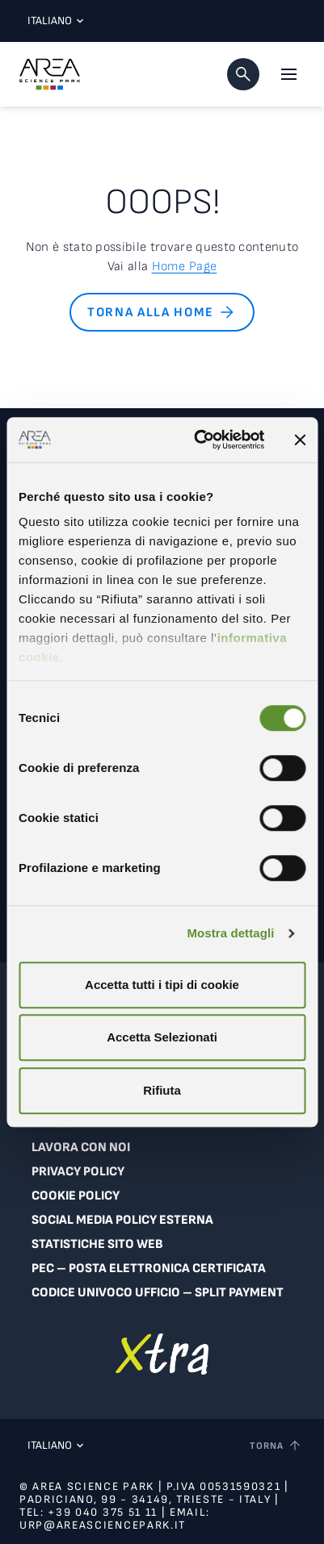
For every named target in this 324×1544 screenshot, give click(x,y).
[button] (243, 74)
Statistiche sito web (97, 1244)
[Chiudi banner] (299, 439)
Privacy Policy (78, 1171)
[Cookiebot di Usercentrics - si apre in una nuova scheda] (198, 439)
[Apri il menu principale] (288, 74)
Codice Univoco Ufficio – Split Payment (158, 1292)
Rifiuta (162, 1090)
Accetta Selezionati (162, 1037)
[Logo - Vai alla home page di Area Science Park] (49, 74)
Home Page (184, 266)
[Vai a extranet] (162, 1354)
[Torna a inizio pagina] (276, 1445)
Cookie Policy (76, 1196)
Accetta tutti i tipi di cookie (162, 984)
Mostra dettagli (230, 933)
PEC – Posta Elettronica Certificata (149, 1268)
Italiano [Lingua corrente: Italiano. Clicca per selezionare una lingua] (51, 20)
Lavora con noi (81, 1147)
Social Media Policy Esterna (122, 1220)
